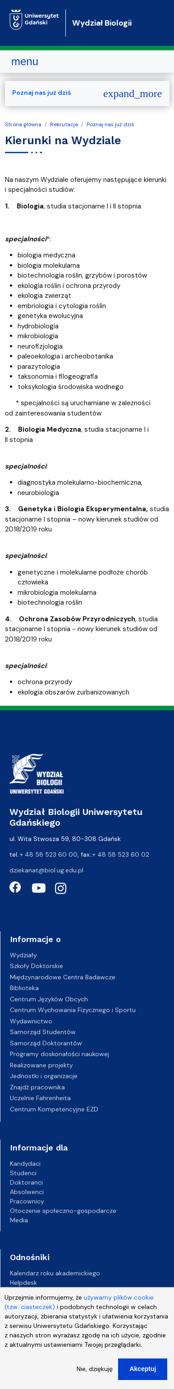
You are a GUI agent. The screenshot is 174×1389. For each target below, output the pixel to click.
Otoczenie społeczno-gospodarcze (63, 1211)
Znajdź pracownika (37, 1087)
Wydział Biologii (102, 23)
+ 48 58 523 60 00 (49, 854)
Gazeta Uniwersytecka (43, 1292)
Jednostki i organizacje (44, 1076)
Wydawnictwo (31, 1021)
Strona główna (23, 124)
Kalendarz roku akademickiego (55, 1273)
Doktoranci (26, 1182)
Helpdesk (23, 1282)
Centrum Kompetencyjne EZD (54, 1109)
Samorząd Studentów (43, 1032)
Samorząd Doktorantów (46, 1043)
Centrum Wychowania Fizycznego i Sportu (73, 1010)
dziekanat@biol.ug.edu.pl (46, 870)
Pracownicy (27, 1201)
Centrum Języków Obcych (49, 999)
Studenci (23, 1173)
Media (19, 1220)
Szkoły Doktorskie (36, 966)
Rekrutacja (64, 124)
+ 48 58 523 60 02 (120, 854)
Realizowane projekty (41, 1065)
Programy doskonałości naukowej (59, 1054)
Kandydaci (25, 1163)
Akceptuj (142, 1376)
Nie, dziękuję (95, 1377)
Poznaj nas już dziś (110, 124)
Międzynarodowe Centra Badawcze (62, 977)
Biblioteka (24, 988)
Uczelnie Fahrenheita (40, 1098)
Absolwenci (27, 1192)
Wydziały (23, 955)
